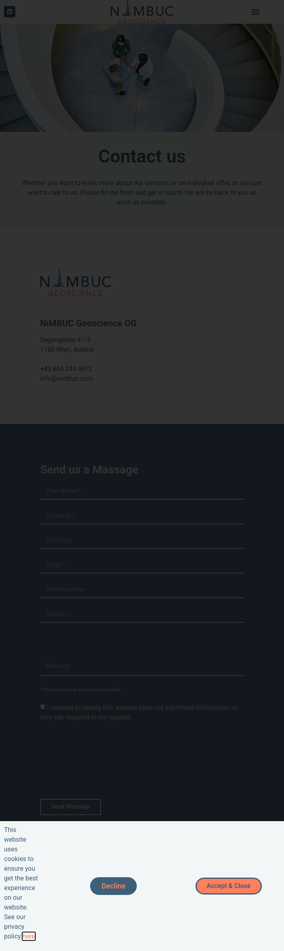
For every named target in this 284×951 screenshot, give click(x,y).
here (29, 936)
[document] (142, 475)
